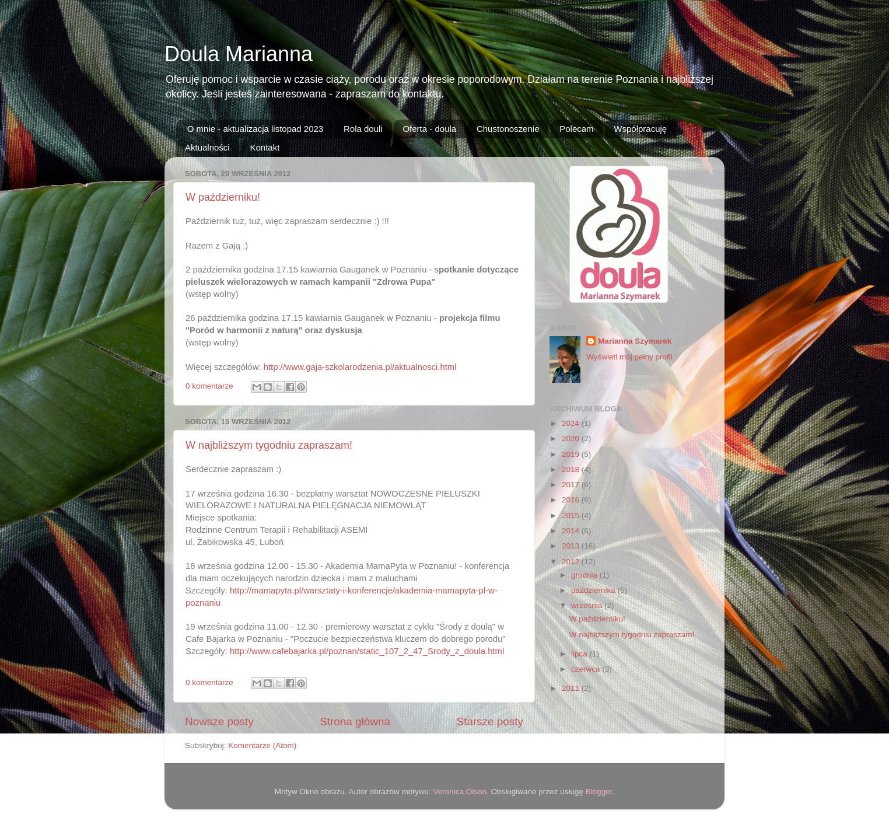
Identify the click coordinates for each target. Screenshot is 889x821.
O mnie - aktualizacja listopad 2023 (255, 129)
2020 (572, 438)
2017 (572, 484)
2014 (572, 530)
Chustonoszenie (508, 129)
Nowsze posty (219, 721)
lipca (580, 653)
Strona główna (355, 721)
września (587, 605)
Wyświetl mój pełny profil (629, 356)
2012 (572, 561)
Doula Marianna (238, 54)
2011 (572, 688)
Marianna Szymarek (634, 341)
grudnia (585, 575)
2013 (572, 545)
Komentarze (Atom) (262, 745)
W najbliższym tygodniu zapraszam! (269, 445)
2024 (572, 423)
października (594, 590)
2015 (572, 515)
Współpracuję (640, 129)
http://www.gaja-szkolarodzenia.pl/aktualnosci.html (360, 367)
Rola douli (363, 129)
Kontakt (264, 147)
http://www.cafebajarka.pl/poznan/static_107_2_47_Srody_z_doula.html (367, 651)
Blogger (599, 791)
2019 (572, 454)
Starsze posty (490, 721)
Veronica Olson (460, 791)
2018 (572, 469)
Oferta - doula (429, 129)
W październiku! (223, 197)
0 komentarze (209, 386)
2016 (572, 499)
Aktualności (207, 147)
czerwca (586, 669)
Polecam (576, 129)
